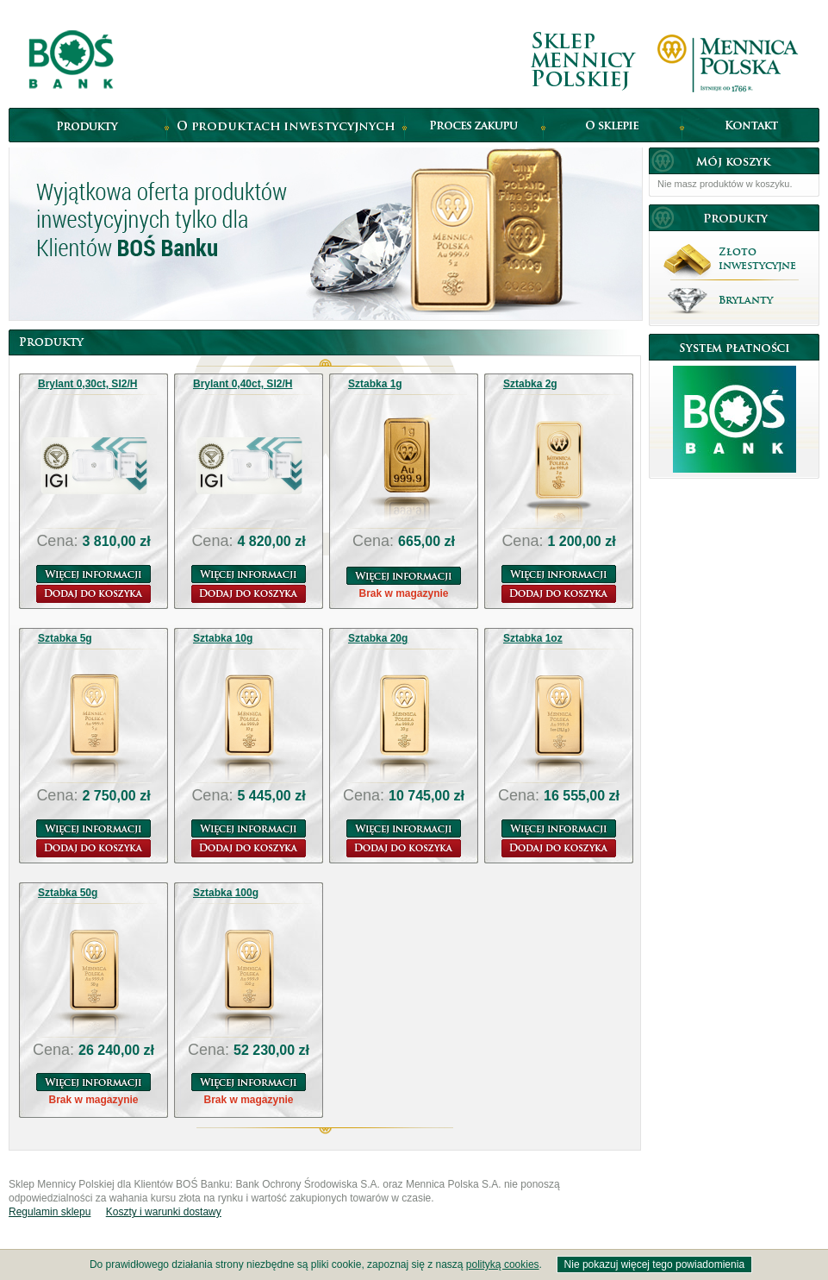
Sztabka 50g (67, 893)
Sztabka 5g (65, 638)
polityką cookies (502, 1264)
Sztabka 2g (530, 384)
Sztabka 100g (225, 893)
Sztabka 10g (222, 638)
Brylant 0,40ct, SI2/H (242, 384)
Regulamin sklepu (49, 1212)
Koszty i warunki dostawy (163, 1212)
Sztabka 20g (378, 638)
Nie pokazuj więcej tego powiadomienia (654, 1264)
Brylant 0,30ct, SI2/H (87, 384)
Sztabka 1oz (533, 638)
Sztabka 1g (375, 384)
